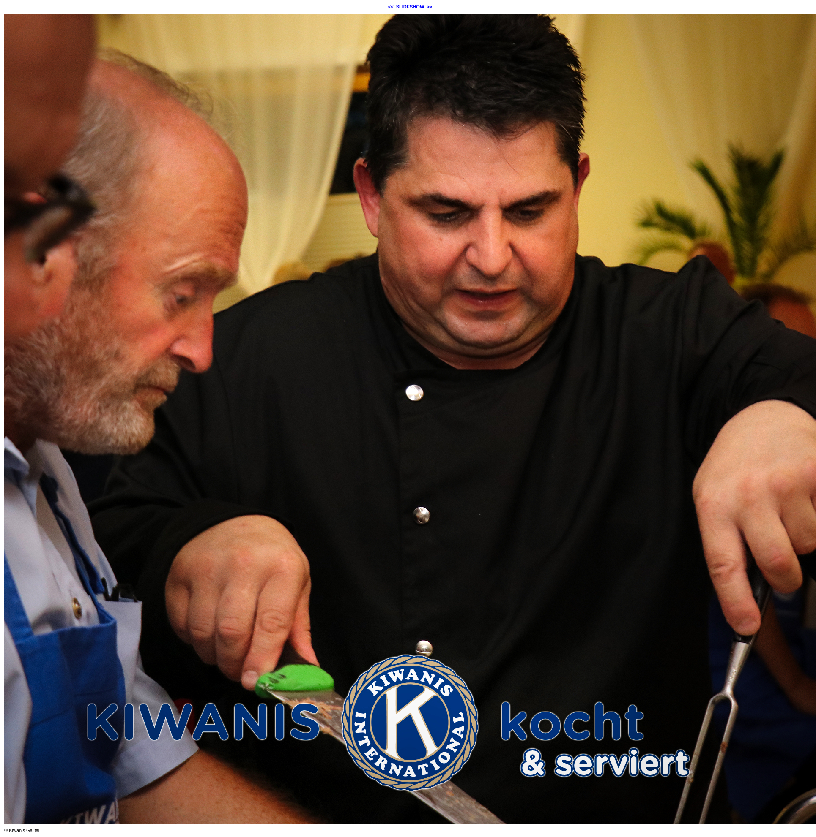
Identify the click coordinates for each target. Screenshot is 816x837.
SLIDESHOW (410, 6)
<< (391, 6)
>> (429, 6)
